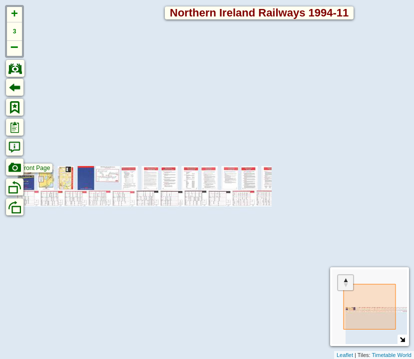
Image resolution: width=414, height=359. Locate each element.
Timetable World (392, 355)
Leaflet (345, 355)
